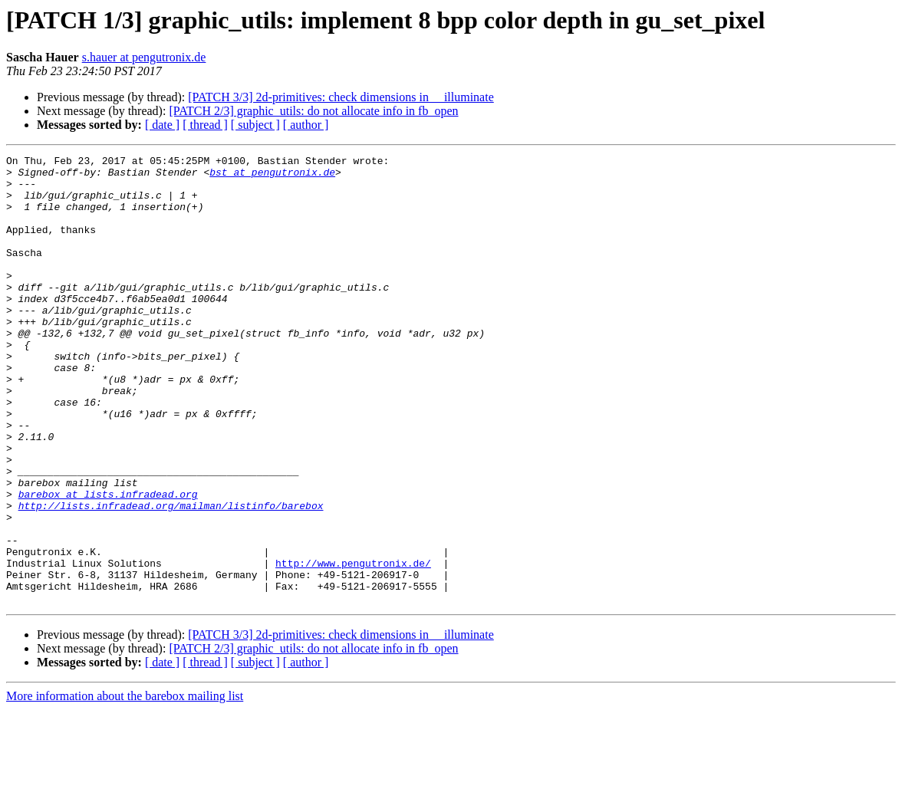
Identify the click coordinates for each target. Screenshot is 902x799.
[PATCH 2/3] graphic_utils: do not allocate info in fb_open (313, 110)
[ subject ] (255, 124)
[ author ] (306, 124)
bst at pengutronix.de (272, 176)
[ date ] (162, 124)
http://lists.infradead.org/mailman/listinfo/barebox (171, 577)
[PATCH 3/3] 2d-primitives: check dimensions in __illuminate (340, 97)
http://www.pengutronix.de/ (353, 646)
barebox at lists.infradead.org (108, 563)
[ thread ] (205, 124)
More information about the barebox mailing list (124, 785)
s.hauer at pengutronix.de (144, 57)
